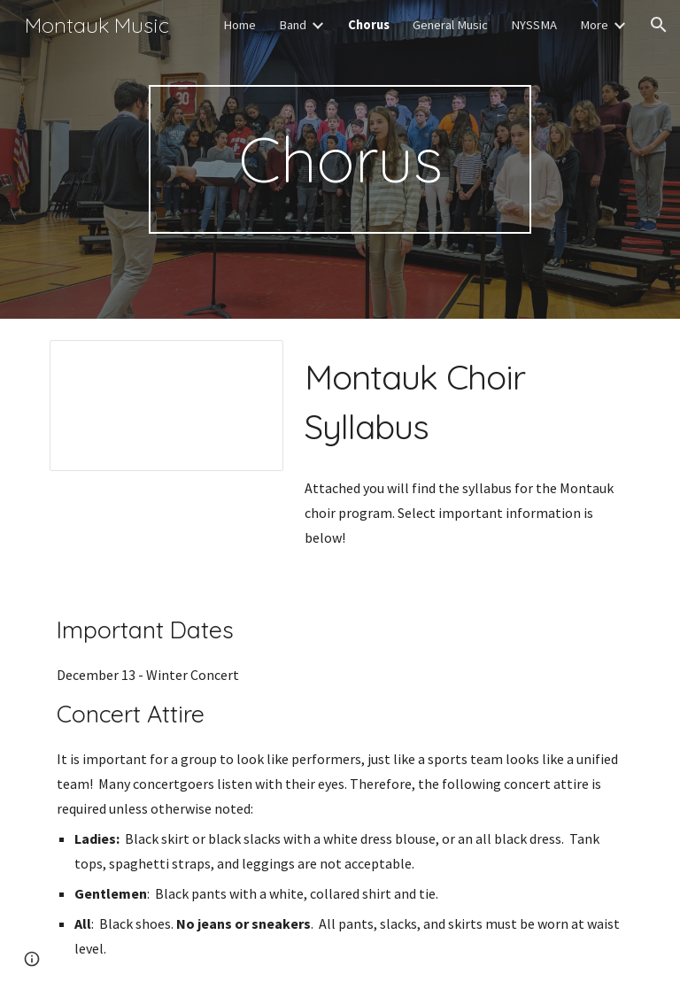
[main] (339, 159)
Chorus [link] (369, 25)
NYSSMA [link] (534, 25)
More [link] (594, 25)
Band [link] (292, 25)
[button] (659, 25)
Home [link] (239, 25)
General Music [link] (450, 25)
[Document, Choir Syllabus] (166, 405)
